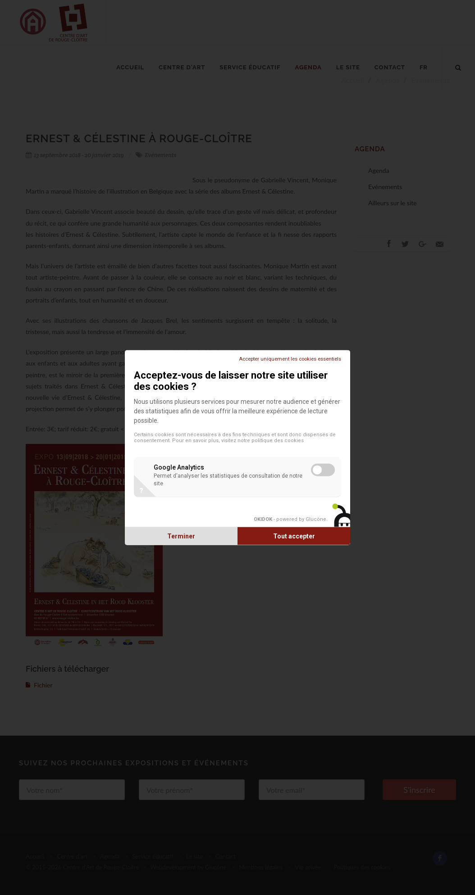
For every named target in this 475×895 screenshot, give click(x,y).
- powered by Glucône (290, 519)
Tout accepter (294, 535)
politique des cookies (277, 440)
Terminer (181, 535)
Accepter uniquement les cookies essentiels (290, 359)
